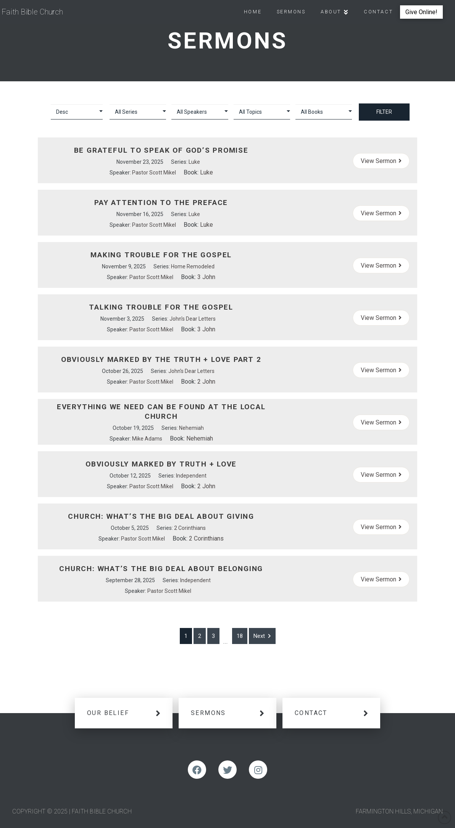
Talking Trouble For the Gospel (161, 307)
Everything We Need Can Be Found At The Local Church (161, 411)
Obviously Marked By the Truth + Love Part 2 (161, 359)
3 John (206, 277)
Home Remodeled (193, 266)
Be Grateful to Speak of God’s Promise (161, 150)
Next (262, 636)
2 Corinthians (190, 528)
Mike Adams (147, 439)
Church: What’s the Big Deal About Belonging (161, 568)
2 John (206, 381)
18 (240, 636)
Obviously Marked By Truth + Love (161, 464)
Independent (191, 476)
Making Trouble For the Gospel (161, 254)
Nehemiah (191, 428)
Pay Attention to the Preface (161, 202)
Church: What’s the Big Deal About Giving (161, 516)
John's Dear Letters (192, 319)
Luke (194, 162)
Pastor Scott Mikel (154, 172)
